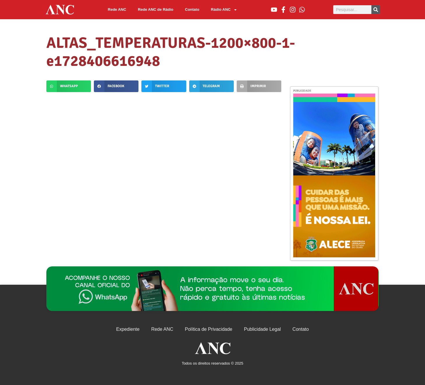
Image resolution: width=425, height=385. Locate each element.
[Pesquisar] (375, 9)
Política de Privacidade (208, 329)
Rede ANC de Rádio (155, 9)
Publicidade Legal (262, 329)
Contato (192, 9)
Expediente (128, 329)
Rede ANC (117, 9)
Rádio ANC (224, 10)
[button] (68, 86)
